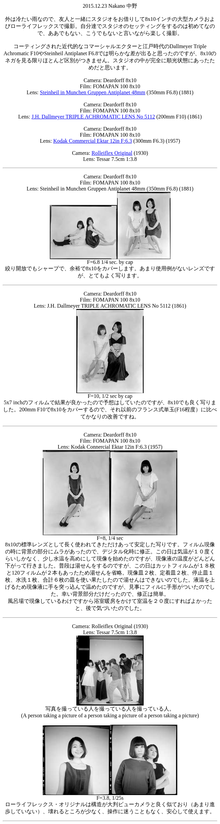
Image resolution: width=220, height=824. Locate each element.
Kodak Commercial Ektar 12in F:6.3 (92, 141)
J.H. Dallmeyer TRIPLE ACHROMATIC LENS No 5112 (93, 116)
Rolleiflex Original (111, 153)
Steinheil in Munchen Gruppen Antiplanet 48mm (92, 92)
